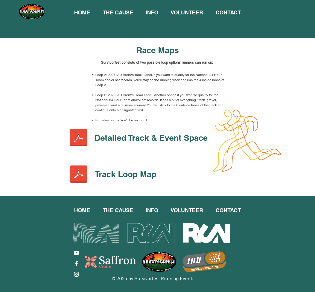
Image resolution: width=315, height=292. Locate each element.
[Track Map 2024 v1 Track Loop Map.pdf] (78, 174)
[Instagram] (76, 274)
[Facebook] (76, 263)
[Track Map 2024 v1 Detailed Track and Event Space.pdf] (78, 138)
